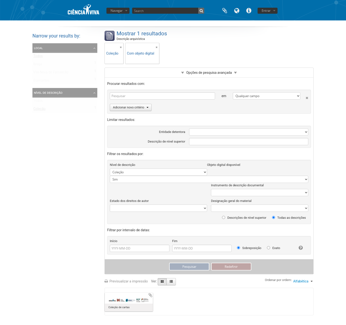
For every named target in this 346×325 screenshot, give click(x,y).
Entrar (266, 10)
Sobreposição (249, 248)
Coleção (39, 110)
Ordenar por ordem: (278, 280)
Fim (175, 241)
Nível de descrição (48, 92)
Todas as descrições (289, 217)
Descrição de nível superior (166, 141)
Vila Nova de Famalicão (50, 73)
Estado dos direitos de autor (129, 201)
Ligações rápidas (249, 10)
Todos (38, 57)
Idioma (237, 10)
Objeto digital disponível (223, 165)
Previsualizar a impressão (126, 281)
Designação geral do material (231, 201)
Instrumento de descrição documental (237, 185)
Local (38, 48)
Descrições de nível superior (244, 217)
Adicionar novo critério (130, 107)
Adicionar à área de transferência (150, 295)
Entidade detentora (172, 132)
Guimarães (41, 81)
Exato (273, 248)
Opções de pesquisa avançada (209, 73)
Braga (37, 65)
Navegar (117, 10)
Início (113, 241)
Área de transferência (225, 10)
